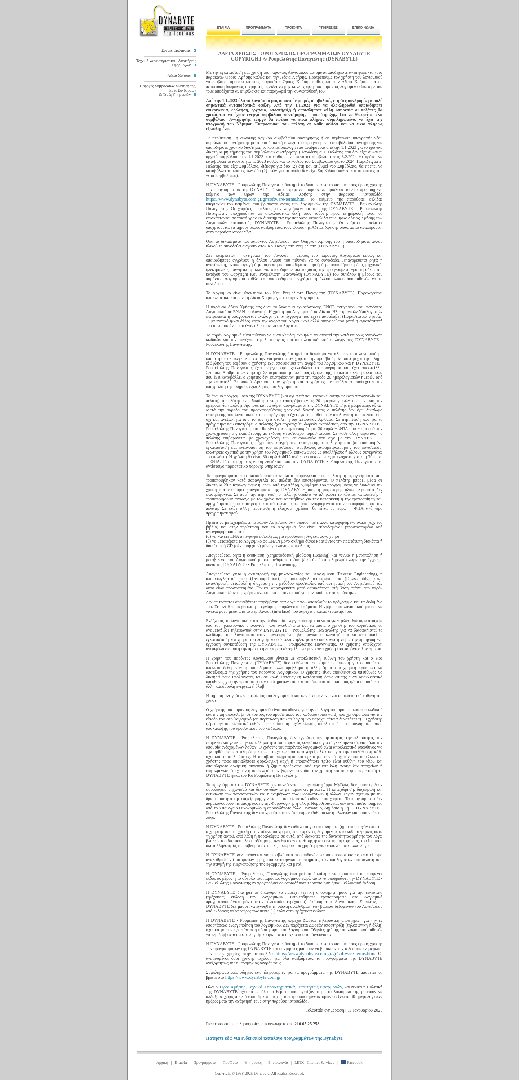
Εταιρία (181, 1062)
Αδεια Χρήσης (179, 75)
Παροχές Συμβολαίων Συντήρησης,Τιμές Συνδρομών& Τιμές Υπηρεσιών (168, 90)
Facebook (352, 1062)
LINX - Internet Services (314, 1062)
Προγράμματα (205, 1062)
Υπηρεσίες (253, 1062)
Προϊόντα (230, 1062)
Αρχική (162, 1062)
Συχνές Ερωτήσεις (176, 50)
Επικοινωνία (278, 1062)
